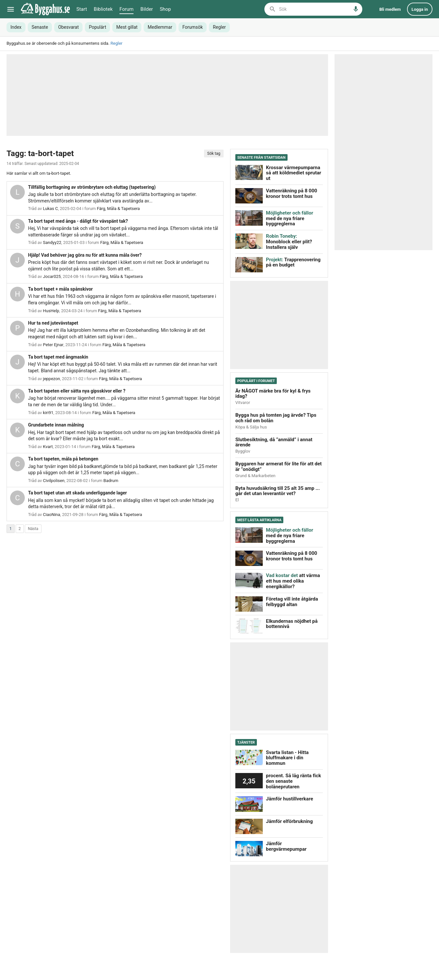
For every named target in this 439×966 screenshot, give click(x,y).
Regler (117, 43)
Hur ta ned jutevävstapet (53, 323)
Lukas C (50, 208)
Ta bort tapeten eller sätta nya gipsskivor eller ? (76, 391)
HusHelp (51, 310)
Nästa (33, 528)
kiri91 (48, 412)
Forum (126, 9)
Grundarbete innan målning (56, 424)
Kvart (48, 446)
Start (81, 9)
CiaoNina (51, 514)
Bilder (146, 9)
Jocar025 (52, 276)
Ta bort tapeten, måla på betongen (63, 458)
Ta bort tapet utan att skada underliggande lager (77, 492)
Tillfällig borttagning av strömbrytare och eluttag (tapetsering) (92, 187)
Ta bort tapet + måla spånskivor (60, 289)
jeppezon (51, 378)
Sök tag (213, 153)
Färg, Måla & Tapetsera (118, 208)
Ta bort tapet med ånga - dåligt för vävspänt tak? (78, 221)
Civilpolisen (54, 480)
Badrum (110, 480)
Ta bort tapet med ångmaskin (58, 357)
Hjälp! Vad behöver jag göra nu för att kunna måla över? (85, 255)
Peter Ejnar (53, 344)
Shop (165, 9)
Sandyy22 (52, 242)
